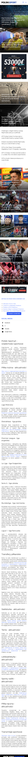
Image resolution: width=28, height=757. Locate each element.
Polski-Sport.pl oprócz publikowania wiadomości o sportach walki (14, 694)
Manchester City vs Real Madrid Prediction (14, 311)
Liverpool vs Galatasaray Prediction (12, 305)
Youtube (7, 328)
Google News (8, 331)
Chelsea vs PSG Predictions (10, 307)
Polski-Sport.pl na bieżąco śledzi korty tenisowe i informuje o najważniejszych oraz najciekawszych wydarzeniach (14, 649)
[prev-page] (2, 164)
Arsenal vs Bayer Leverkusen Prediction (13, 309)
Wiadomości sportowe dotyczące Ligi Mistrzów (14, 413)
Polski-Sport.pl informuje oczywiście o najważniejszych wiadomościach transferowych (14, 564)
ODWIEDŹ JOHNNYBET (14, 313)
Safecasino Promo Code (9, 303)
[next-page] (5, 164)
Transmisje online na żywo (8, 735)
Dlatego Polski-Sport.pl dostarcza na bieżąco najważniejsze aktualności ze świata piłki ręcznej (14, 719)
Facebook (7, 322)
